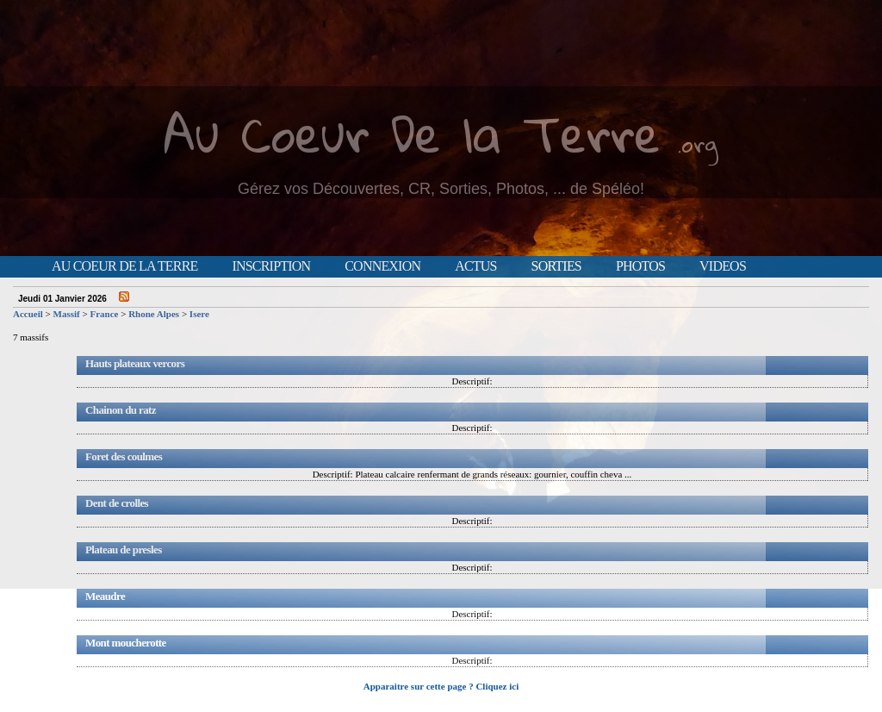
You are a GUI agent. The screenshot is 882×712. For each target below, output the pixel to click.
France (104, 314)
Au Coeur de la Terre (124, 266)
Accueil (28, 314)
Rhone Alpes (153, 314)
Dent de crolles (116, 503)
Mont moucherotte (125, 642)
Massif (66, 314)
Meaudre (105, 596)
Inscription (271, 266)
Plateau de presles (123, 549)
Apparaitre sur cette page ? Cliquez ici (441, 686)
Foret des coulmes (123, 456)
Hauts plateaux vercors (134, 363)
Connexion (382, 266)
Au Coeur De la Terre (412, 133)
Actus (475, 266)
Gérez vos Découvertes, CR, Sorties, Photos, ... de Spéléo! (441, 188)
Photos (640, 266)
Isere (199, 314)
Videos (722, 266)
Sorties (556, 266)
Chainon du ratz (120, 409)
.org (697, 143)
